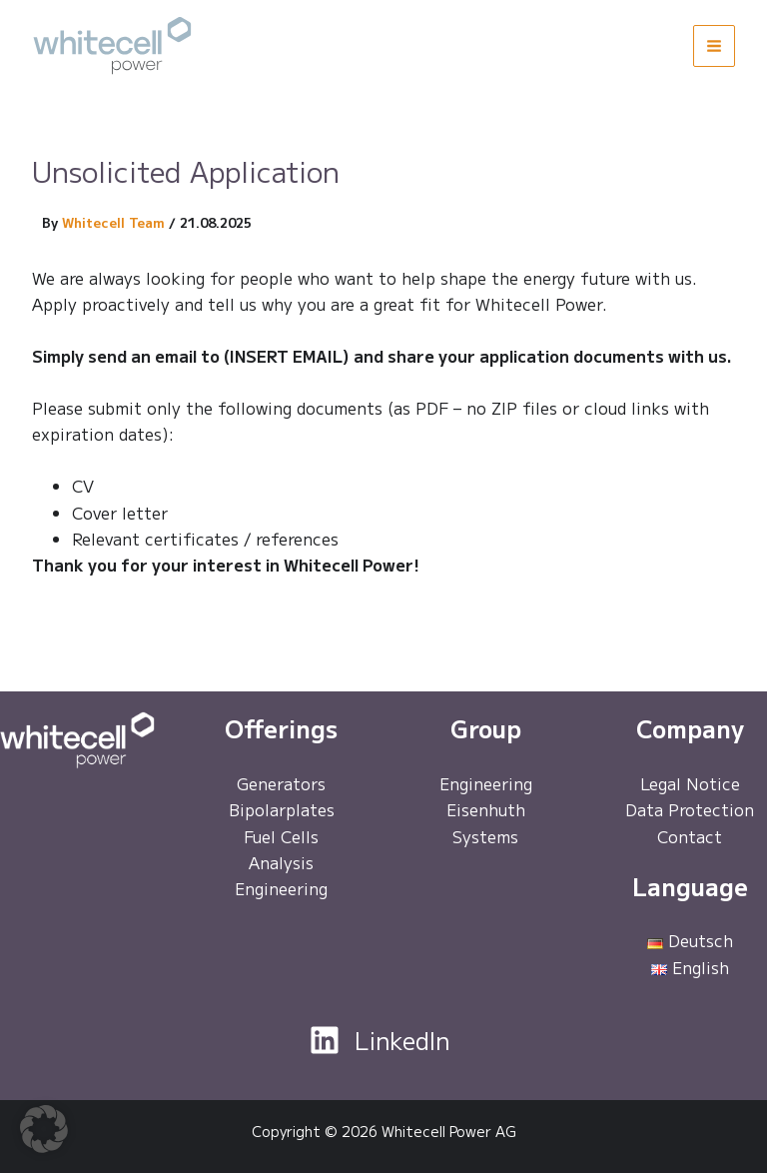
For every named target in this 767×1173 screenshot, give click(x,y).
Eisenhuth (485, 809)
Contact (689, 836)
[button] (44, 1129)
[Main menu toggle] (714, 46)
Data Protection (689, 809)
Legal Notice (690, 783)
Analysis (281, 862)
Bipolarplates (282, 809)
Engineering (281, 888)
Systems (485, 836)
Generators (281, 783)
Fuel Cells (281, 836)
